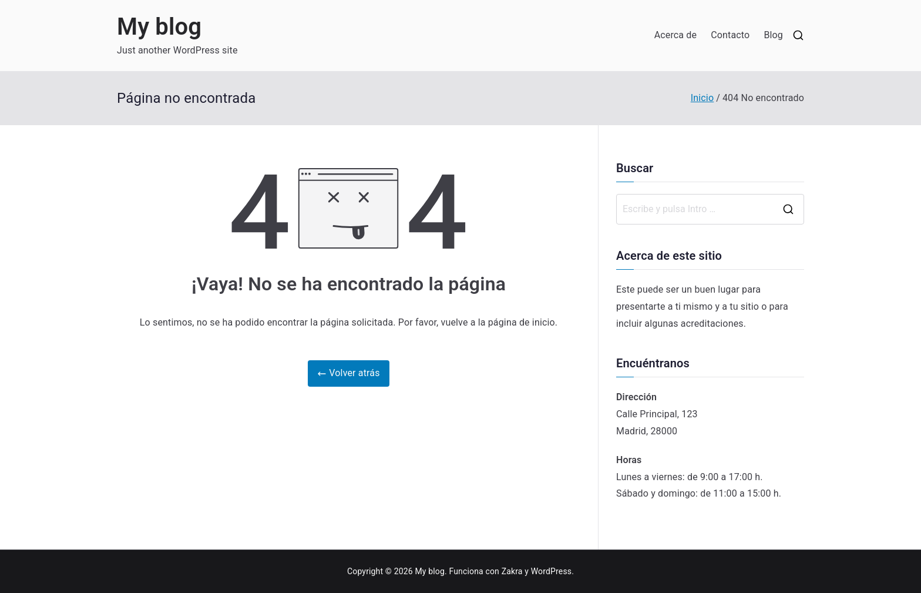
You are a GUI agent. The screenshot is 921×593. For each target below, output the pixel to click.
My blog (159, 27)
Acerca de (675, 35)
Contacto (730, 35)
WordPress (551, 571)
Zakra (512, 571)
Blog (773, 35)
